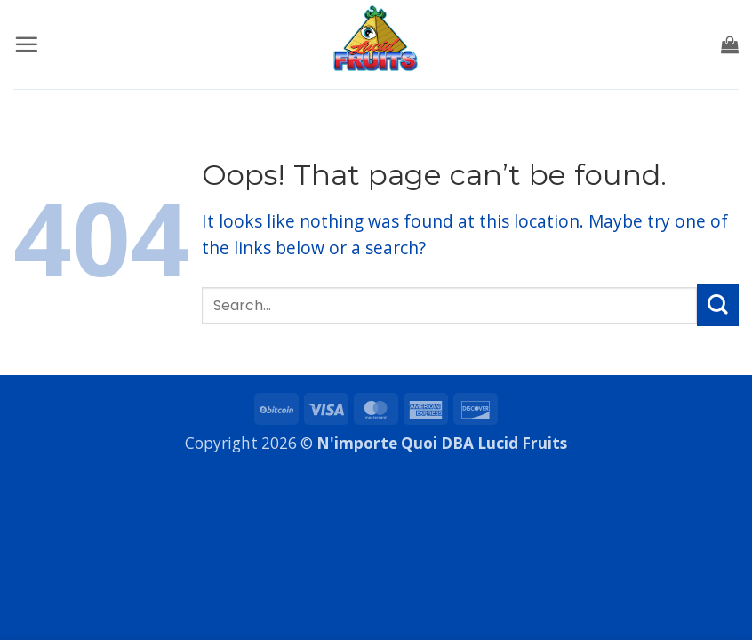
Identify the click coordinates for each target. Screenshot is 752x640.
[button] (26, 44)
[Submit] (718, 305)
